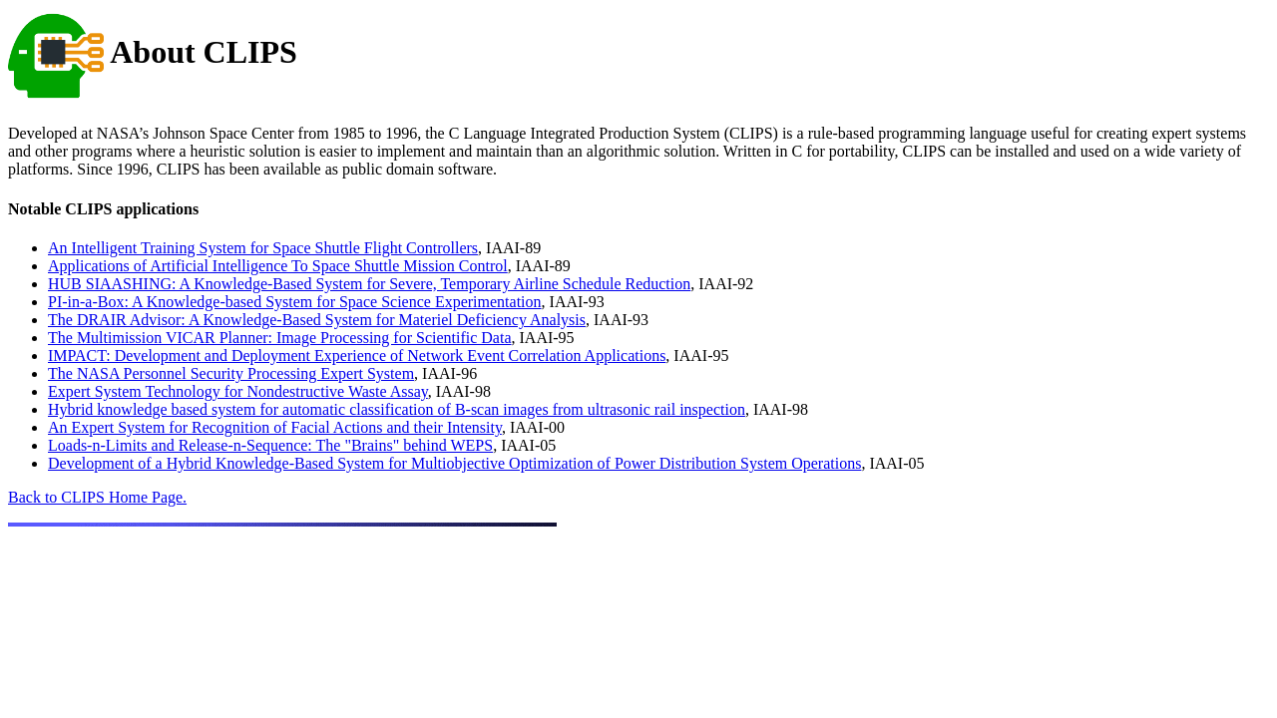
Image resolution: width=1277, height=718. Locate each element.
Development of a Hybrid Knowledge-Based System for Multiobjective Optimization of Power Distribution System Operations (454, 463)
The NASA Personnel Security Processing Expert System (231, 373)
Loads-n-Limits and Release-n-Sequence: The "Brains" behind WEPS (270, 445)
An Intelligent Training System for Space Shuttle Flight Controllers (263, 247)
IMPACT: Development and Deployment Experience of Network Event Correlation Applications (356, 355)
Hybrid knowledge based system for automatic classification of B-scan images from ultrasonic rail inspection (396, 409)
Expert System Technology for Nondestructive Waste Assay (238, 391)
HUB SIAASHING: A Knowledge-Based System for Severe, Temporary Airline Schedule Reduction (369, 283)
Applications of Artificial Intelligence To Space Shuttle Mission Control (278, 265)
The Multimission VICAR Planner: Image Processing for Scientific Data (280, 337)
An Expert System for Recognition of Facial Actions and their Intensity (275, 427)
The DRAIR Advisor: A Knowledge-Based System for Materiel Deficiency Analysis (317, 319)
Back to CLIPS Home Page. (97, 497)
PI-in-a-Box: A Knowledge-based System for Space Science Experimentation (295, 301)
